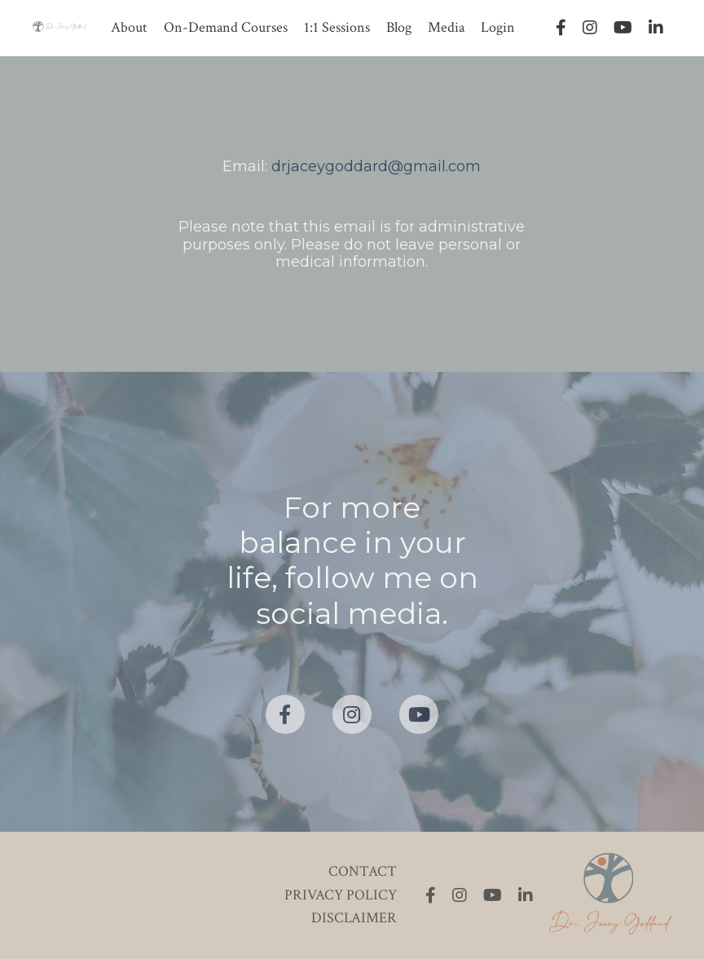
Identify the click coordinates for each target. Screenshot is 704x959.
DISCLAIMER (354, 917)
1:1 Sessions (337, 27)
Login (498, 27)
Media (446, 27)
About (129, 27)
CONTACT (362, 871)
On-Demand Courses (226, 27)
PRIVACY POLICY (340, 895)
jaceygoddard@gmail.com (384, 166)
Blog (398, 27)
